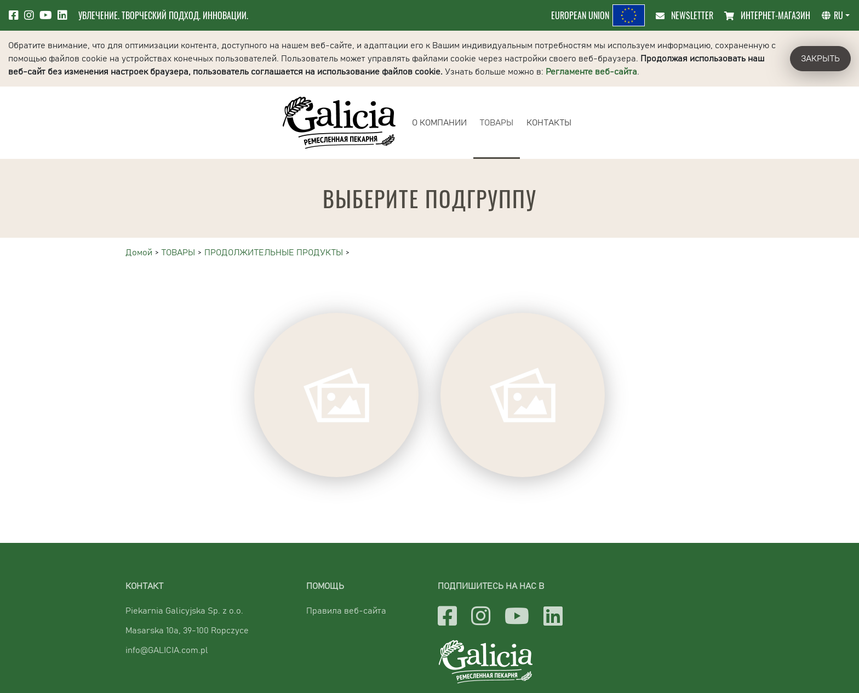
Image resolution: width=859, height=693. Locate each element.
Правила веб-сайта (346, 610)
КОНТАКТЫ (548, 122)
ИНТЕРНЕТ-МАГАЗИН (767, 15)
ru (832, 15)
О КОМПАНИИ (439, 122)
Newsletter (684, 15)
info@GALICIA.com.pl (166, 650)
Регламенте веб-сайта (591, 71)
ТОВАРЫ (496, 122)
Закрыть (820, 58)
